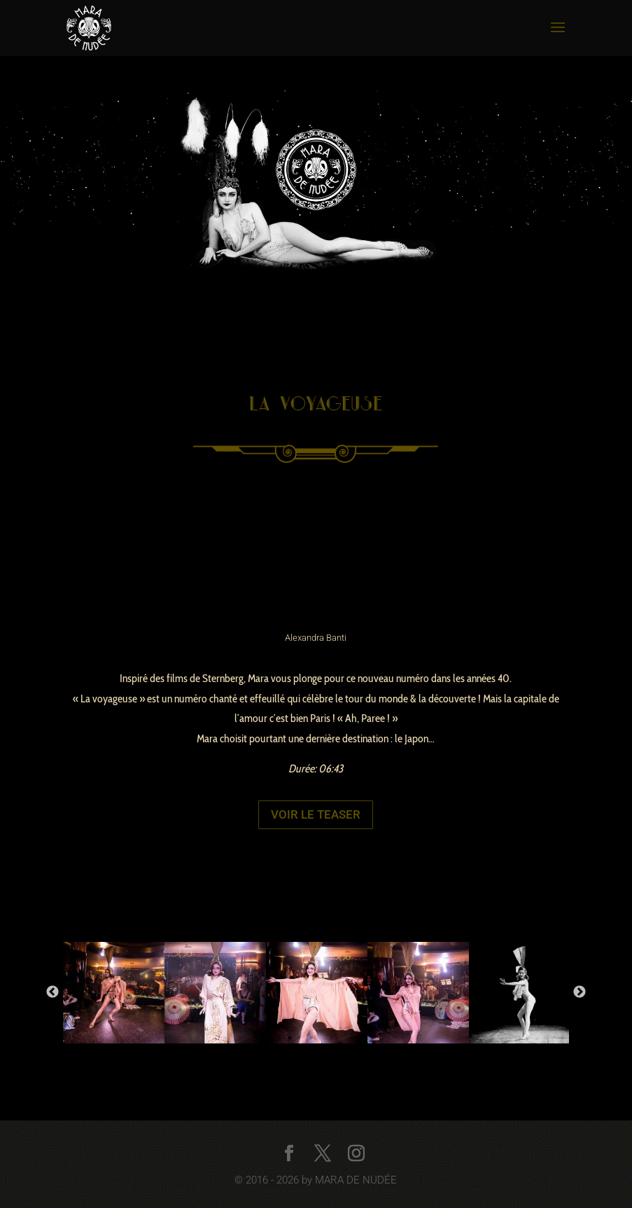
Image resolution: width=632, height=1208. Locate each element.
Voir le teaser (315, 814)
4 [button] (353, 1038)
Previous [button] (52, 992)
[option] (113, 992)
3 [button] (332, 1038)
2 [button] (311, 1038)
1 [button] (290, 1038)
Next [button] (580, 992)
